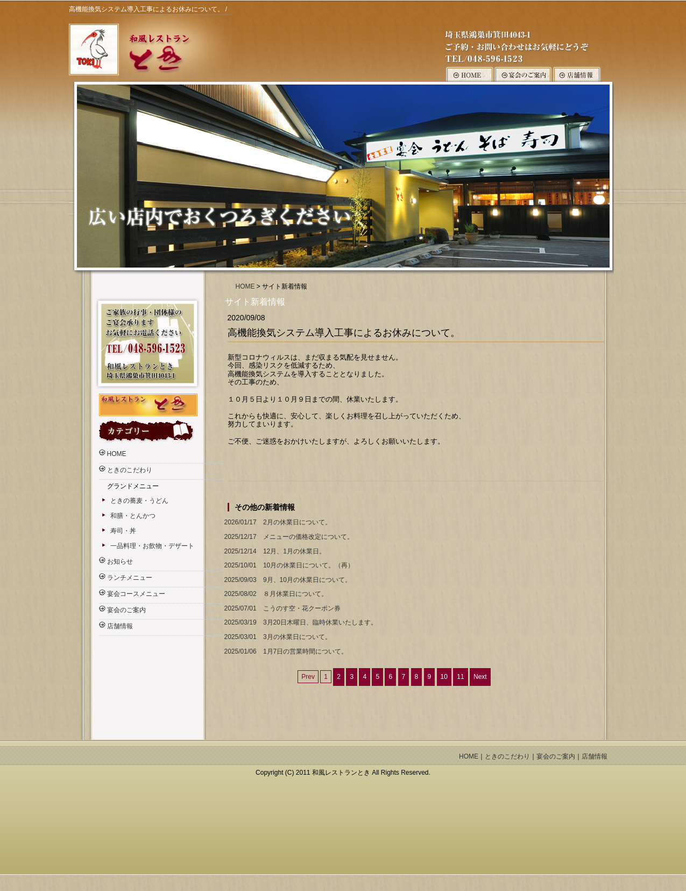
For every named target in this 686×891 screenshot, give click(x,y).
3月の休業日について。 (276, 637)
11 (460, 676)
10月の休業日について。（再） (288, 566)
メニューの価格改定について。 (287, 537)
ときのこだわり (129, 470)
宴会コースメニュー (136, 594)
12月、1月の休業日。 (274, 552)
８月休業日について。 (275, 594)
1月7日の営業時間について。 (285, 652)
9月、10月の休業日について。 (286, 580)
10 (444, 676)
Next (480, 676)
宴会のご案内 (126, 610)
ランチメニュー (129, 577)
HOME (245, 286)
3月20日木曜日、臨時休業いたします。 (299, 623)
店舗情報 (120, 626)
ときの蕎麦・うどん (139, 500)
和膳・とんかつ (132, 516)
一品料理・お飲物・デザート (152, 546)
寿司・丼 (123, 531)
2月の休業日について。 (276, 522)
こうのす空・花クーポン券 (281, 609)
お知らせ (120, 561)
